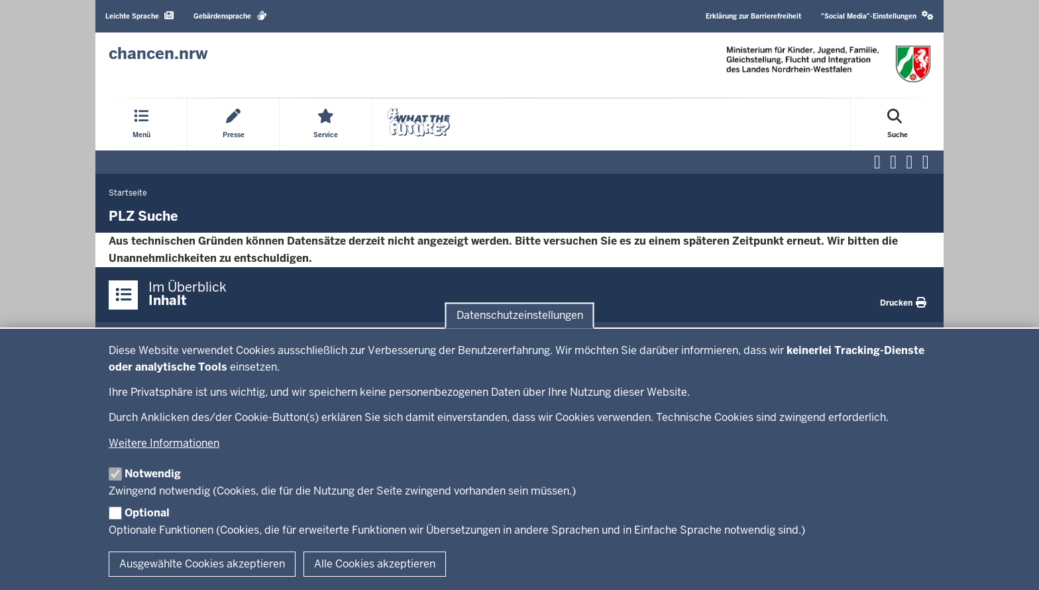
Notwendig (153, 474)
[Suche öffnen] (897, 124)
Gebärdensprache (230, 16)
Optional (147, 513)
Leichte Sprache (139, 16)
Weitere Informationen (164, 443)
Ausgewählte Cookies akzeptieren (202, 564)
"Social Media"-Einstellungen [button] (877, 16)
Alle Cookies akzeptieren (374, 564)
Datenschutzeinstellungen (520, 315)
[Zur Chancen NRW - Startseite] (158, 54)
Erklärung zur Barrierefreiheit (753, 16)
